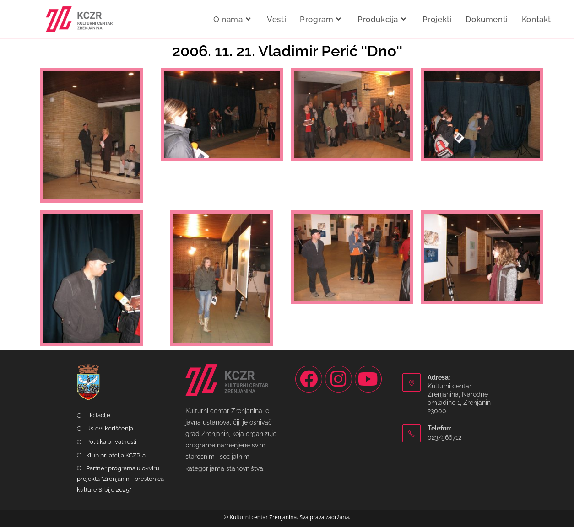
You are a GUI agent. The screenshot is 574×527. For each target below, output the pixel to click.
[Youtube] (368, 379)
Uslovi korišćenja (109, 428)
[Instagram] (338, 379)
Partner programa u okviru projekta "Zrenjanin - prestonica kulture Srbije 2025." (120, 479)
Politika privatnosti (111, 441)
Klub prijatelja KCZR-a (116, 455)
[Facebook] (308, 379)
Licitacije (98, 415)
